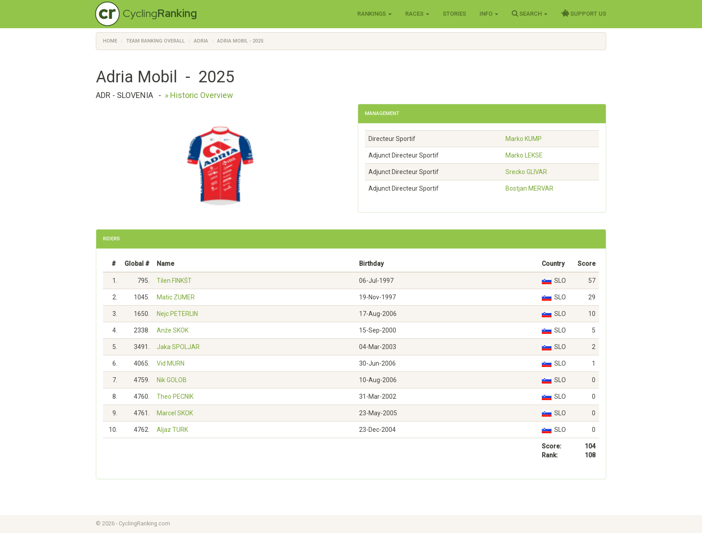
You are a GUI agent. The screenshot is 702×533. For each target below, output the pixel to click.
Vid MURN (170, 363)
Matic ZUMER (176, 297)
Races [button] (417, 13)
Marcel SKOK (175, 413)
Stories (454, 13)
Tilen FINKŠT (174, 280)
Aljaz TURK (172, 429)
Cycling (160, 13)
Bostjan (529, 188)
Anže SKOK (172, 330)
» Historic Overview (199, 95)
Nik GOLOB (172, 380)
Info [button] (488, 13)
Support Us (583, 13)
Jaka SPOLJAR (178, 346)
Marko (523, 138)
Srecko (526, 171)
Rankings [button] (374, 13)
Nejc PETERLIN (177, 313)
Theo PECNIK (175, 396)
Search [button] (530, 13)
